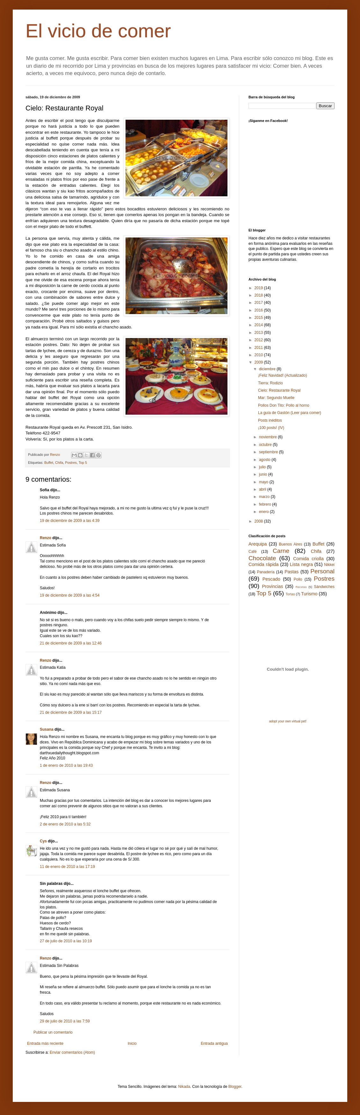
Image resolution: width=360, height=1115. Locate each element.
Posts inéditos (270, 420)
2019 (259, 288)
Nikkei (329, 564)
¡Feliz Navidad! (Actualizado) (282, 375)
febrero (265, 504)
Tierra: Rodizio (270, 383)
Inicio (132, 1043)
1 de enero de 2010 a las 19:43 (66, 765)
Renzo (45, 538)
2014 (259, 325)
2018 (259, 295)
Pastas (291, 571)
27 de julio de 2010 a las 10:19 (66, 941)
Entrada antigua (214, 1043)
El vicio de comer (98, 30)
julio (263, 467)
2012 (259, 340)
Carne (281, 550)
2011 (259, 347)
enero (264, 511)
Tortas (290, 594)
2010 (259, 355)
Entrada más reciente (45, 1043)
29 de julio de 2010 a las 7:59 (65, 1021)
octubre (266, 444)
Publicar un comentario (53, 1032)
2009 (259, 362)
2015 (259, 317)
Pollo (298, 579)
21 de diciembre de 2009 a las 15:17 (71, 712)
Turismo (309, 593)
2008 (259, 521)
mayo (264, 482)
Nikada (184, 1086)
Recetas (301, 587)
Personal (322, 571)
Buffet (48, 462)
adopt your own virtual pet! (287, 721)
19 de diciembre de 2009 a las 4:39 (69, 520)
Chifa (59, 462)
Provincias (272, 586)
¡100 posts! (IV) (271, 428)
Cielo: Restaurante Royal (279, 390)
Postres (71, 462)
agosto (265, 459)
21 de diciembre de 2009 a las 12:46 (71, 643)
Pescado (271, 579)
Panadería (265, 572)
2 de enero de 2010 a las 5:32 (65, 824)
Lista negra (301, 564)
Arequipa (257, 543)
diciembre (268, 369)
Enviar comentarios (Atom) (72, 1052)
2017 (259, 302)
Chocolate (262, 558)
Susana (47, 729)
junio (263, 474)
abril (263, 489)
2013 (259, 332)
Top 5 (83, 462)
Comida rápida (263, 564)
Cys (43, 841)
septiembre (269, 452)
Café (252, 551)
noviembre (268, 437)
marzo (265, 496)
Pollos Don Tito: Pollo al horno (283, 405)
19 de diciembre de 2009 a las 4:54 (69, 595)
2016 (259, 310)
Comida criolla (308, 558)
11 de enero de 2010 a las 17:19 (67, 866)
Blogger (234, 1086)
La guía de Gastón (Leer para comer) (289, 413)
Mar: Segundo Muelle (276, 398)
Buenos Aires (290, 544)
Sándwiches (324, 586)
